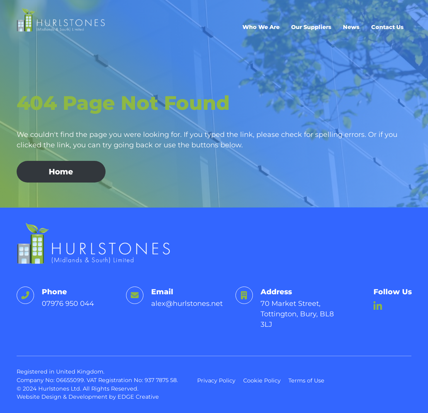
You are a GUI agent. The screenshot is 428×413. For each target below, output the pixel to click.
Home (61, 171)
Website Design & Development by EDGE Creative (88, 396)
